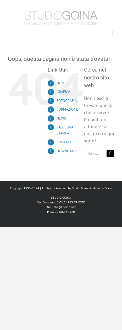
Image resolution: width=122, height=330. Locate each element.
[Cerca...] (95, 153)
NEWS (61, 118)
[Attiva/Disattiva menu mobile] (113, 33)
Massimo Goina (102, 188)
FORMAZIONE (67, 109)
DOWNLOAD (66, 151)
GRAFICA (63, 91)
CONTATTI (65, 142)
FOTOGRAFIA (67, 100)
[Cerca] (110, 153)
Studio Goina (80, 188)
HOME (61, 83)
